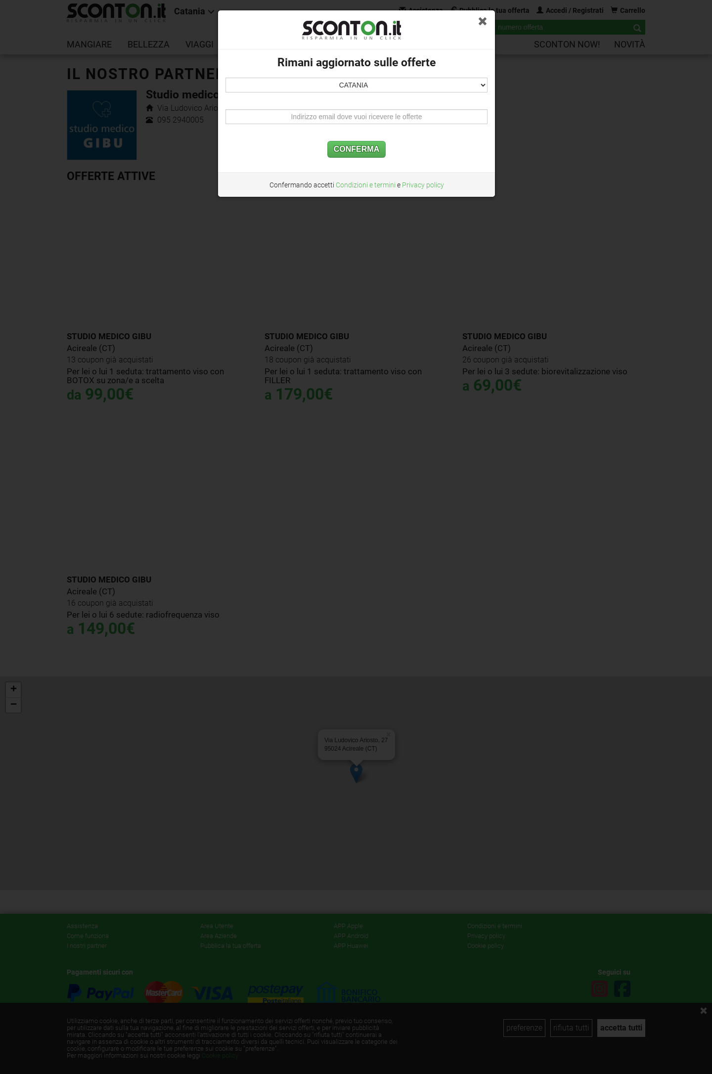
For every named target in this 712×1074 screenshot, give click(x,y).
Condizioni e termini (366, 185)
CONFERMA (356, 149)
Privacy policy (423, 185)
